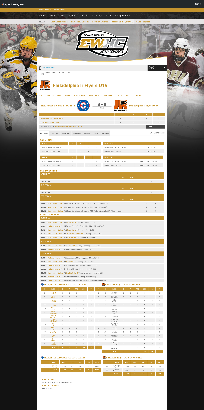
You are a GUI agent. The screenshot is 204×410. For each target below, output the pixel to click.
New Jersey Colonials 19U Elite (58, 105)
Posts (138, 95)
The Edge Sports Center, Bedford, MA (68, 126)
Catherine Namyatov (75, 234)
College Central (123, 15)
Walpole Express (143, 21)
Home (42, 15)
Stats (108, 15)
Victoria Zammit (53, 301)
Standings (97, 15)
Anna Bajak (71, 222)
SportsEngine (13, 4)
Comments (105, 133)
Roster (50, 95)
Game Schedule (63, 95)
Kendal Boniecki (53, 332)
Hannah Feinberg (53, 316)
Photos (119, 95)
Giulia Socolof (53, 343)
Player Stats (79, 95)
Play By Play (77, 133)
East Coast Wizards (59, 21)
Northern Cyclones (100, 21)
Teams (72, 15)
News (62, 15)
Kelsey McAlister (53, 312)
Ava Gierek (53, 304)
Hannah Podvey (54, 366)
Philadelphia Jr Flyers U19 (122, 21)
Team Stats (94, 95)
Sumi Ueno (71, 230)
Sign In (198, 4)
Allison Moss (72, 237)
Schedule (83, 15)
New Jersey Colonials (80, 21)
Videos (129, 95)
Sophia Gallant (72, 273)
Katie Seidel (71, 261)
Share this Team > (49, 67)
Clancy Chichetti (53, 320)
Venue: (44, 382)
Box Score (44, 133)
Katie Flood (53, 339)
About (52, 15)
